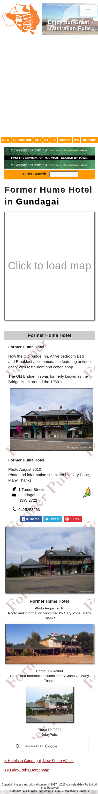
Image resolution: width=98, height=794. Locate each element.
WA (76, 140)
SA (53, 140)
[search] (48, 746)
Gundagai (37, 201)
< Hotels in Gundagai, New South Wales (39, 760)
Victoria (65, 140)
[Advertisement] (48, 86)
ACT (38, 140)
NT (46, 140)
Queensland (22, 140)
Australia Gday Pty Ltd (79, 784)
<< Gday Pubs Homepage (26, 770)
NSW (5, 140)
